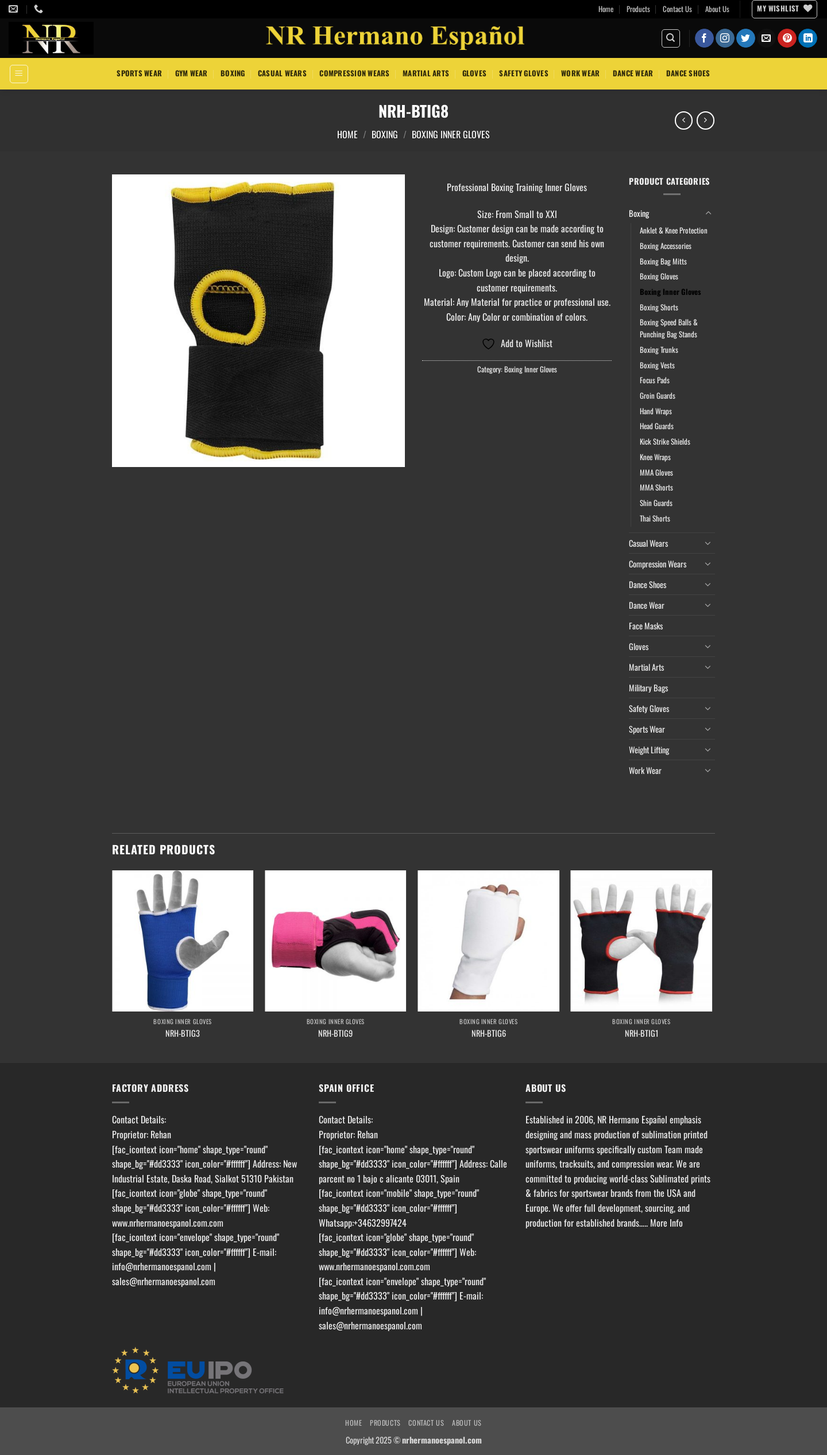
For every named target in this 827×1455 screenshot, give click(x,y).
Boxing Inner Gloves (451, 134)
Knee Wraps (655, 457)
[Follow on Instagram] (725, 38)
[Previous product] (705, 120)
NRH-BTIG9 (335, 1033)
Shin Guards (656, 502)
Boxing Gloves (659, 276)
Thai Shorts (655, 518)
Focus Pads (655, 380)
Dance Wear (633, 73)
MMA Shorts (656, 487)
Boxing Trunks (659, 349)
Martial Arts (426, 73)
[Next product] (684, 120)
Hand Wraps (656, 411)
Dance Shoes (688, 73)
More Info (666, 1223)
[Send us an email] (766, 38)
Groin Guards (657, 395)
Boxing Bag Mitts (663, 261)
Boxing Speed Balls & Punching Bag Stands (669, 328)
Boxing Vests (657, 365)
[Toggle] (708, 213)
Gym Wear (191, 73)
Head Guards (657, 426)
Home (605, 8)
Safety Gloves (523, 73)
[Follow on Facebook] (704, 38)
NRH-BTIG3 (182, 1033)
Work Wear (580, 73)
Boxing (233, 73)
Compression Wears (354, 73)
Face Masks (646, 626)
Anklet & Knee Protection (674, 230)
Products (638, 8)
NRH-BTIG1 (641, 1033)
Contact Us (677, 8)
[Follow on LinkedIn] (807, 38)
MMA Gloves (656, 472)
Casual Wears (282, 73)
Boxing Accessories (665, 245)
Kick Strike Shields (665, 441)
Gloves (474, 73)
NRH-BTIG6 (489, 1033)
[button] (19, 74)
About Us (717, 8)
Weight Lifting (649, 750)
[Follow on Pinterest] (787, 38)
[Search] (671, 38)
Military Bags (648, 688)
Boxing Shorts (659, 307)
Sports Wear (139, 73)
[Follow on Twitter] (745, 38)
